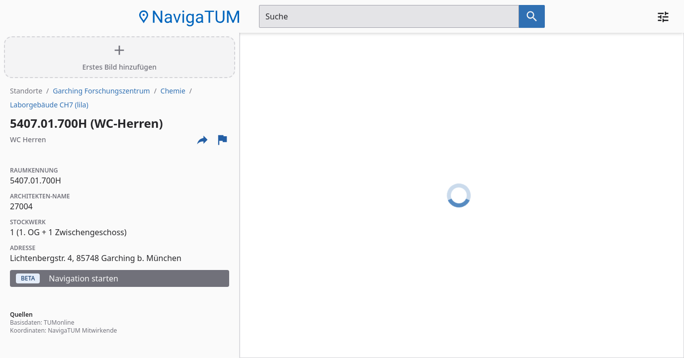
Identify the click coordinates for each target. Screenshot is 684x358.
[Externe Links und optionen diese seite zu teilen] (202, 140)
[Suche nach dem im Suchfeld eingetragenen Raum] (532, 16)
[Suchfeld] (388, 16)
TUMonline (59, 322)
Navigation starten (67, 278)
